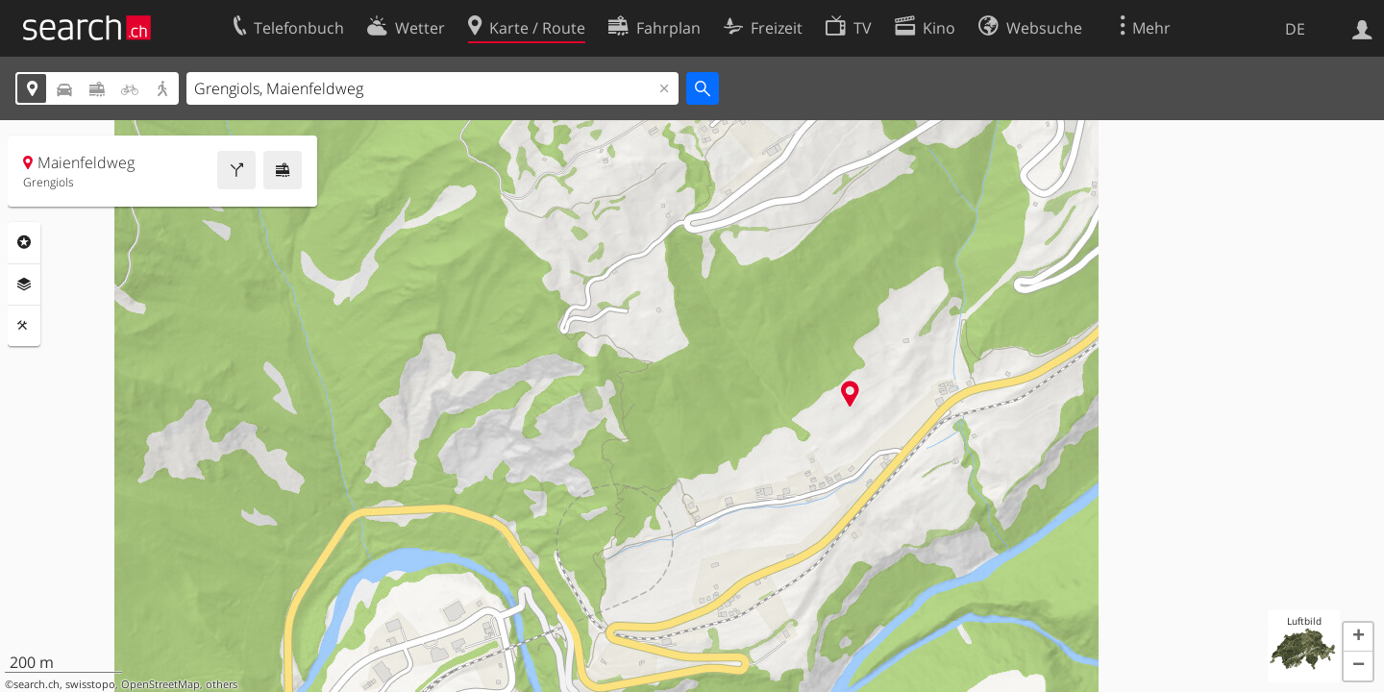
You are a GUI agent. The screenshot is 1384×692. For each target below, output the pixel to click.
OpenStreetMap (160, 684)
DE (1295, 28)
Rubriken (24, 242)
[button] (1358, 637)
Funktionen (24, 326)
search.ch (36, 684)
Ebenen (24, 284)
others (221, 684)
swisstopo (90, 684)
